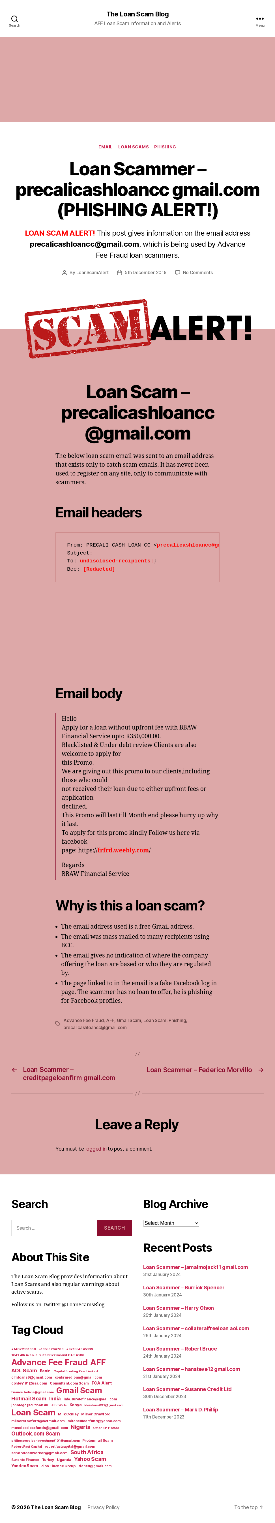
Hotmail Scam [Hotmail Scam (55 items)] (28, 1398)
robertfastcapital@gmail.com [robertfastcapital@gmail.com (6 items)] (70, 1446)
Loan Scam (154, 1020)
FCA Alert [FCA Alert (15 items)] (102, 1382)
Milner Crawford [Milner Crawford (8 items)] (96, 1414)
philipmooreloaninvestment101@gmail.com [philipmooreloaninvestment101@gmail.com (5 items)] (45, 1440)
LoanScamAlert (92, 273)
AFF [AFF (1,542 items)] (98, 1362)
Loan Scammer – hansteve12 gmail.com (191, 1368)
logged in (96, 1148)
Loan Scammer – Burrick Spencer (184, 1287)
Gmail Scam (129, 1020)
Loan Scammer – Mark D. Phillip (180, 1409)
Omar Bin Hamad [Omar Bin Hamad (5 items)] (106, 1428)
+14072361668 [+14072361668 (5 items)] (23, 1349)
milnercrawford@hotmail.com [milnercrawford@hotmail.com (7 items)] (38, 1421)
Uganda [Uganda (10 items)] (64, 1459)
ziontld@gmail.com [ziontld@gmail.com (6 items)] (95, 1466)
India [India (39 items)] (55, 1398)
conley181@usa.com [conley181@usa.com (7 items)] (29, 1383)
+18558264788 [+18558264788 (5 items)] (51, 1349)
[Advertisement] (137, 79)
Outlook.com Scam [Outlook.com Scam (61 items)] (35, 1433)
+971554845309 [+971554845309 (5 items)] (79, 1349)
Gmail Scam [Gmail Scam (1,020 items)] (79, 1390)
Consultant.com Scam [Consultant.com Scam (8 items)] (69, 1383)
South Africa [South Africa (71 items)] (87, 1452)
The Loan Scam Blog (137, 14)
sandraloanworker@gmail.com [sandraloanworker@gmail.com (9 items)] (39, 1452)
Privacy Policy (103, 1507)
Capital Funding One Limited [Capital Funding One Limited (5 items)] (75, 1371)
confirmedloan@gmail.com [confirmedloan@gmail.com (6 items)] (78, 1377)
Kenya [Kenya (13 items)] (76, 1404)
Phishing (166, 147)
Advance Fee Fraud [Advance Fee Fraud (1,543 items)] (49, 1362)
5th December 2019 (145, 273)
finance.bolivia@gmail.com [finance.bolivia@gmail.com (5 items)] (32, 1392)
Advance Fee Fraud (83, 1020)
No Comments (198, 273)
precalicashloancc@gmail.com (95, 1027)
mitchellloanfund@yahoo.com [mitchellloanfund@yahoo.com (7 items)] (94, 1421)
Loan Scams (133, 147)
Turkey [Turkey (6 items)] (48, 1460)
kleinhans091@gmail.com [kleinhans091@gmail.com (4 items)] (103, 1405)
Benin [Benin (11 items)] (45, 1370)
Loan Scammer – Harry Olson (178, 1307)
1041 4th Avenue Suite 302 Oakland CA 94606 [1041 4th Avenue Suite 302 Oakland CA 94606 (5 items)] (47, 1355)
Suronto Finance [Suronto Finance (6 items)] (25, 1460)
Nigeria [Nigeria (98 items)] (80, 1426)
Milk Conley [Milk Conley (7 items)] (68, 1414)
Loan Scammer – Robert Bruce (180, 1348)
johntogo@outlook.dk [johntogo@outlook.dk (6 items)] (29, 1405)
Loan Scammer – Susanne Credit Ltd (187, 1389)
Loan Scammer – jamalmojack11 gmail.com (195, 1267)
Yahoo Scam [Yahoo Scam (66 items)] (90, 1458)
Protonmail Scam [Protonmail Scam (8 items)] (97, 1440)
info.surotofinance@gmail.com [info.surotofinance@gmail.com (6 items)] (90, 1399)
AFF (110, 1020)
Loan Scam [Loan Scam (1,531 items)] (33, 1412)
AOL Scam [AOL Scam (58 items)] (24, 1370)
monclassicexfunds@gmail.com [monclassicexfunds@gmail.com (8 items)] (39, 1427)
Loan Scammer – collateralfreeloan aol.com (196, 1328)
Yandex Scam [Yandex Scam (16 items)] (24, 1465)
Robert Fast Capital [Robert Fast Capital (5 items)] (26, 1446)
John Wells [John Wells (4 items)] (59, 1405)
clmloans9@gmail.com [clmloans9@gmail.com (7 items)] (31, 1377)
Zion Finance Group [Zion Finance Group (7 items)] (58, 1466)
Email (105, 147)
